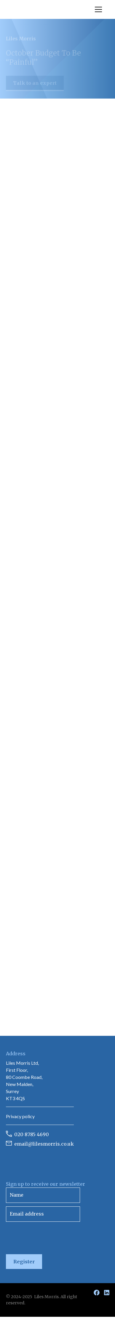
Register (24, 1262)
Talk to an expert (35, 86)
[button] (97, 9)
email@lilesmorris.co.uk (44, 1144)
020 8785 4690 (31, 1134)
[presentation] (51, 1236)
